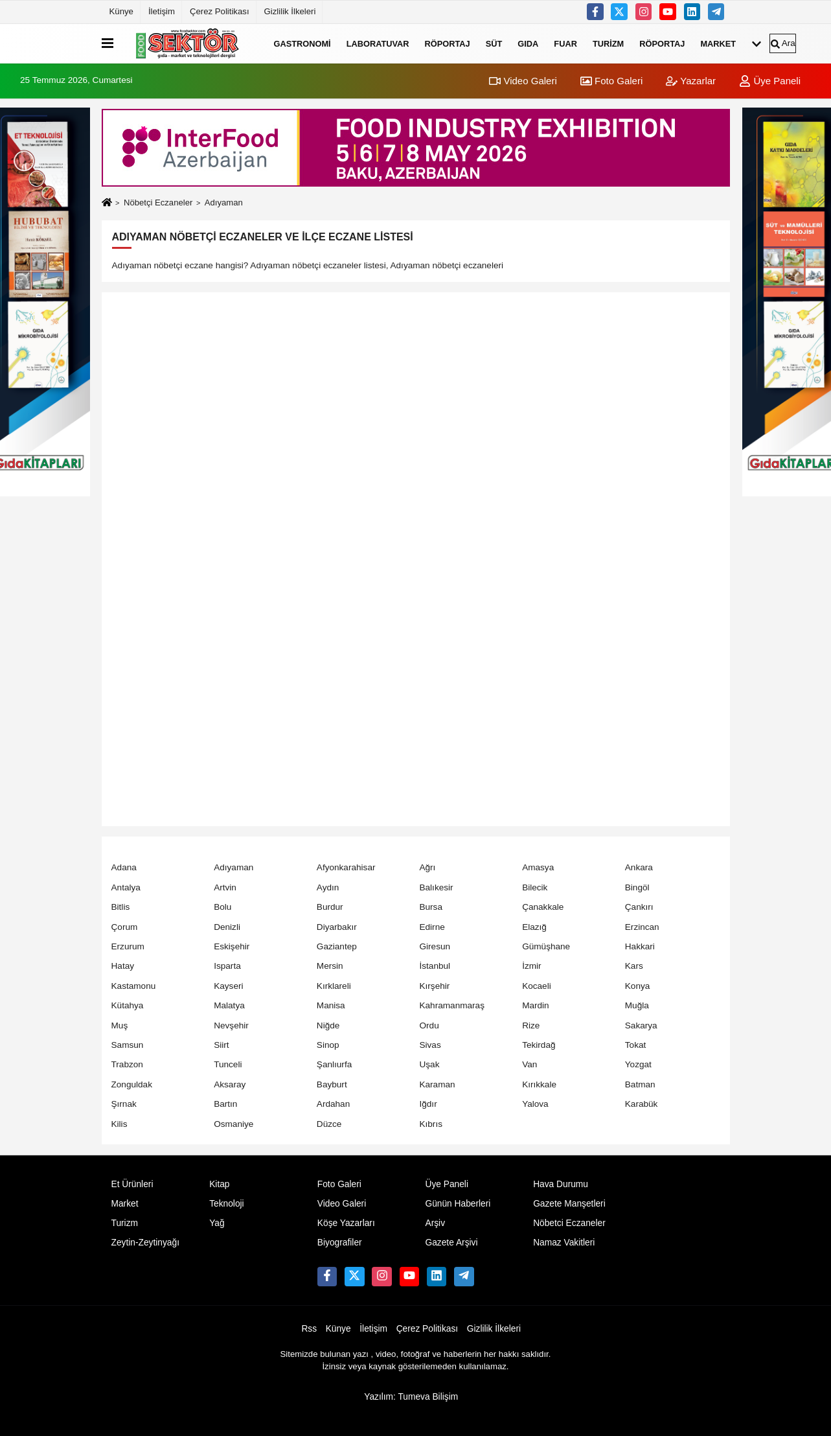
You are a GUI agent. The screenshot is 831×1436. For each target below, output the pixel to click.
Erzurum (127, 946)
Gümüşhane (546, 946)
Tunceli (228, 1064)
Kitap (219, 1184)
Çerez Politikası (219, 11)
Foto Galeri (611, 80)
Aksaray (229, 1084)
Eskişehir (231, 946)
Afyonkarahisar (346, 867)
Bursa (430, 907)
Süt (494, 43)
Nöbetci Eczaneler (569, 1223)
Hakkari (640, 946)
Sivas (429, 1045)
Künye (121, 11)
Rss (309, 1329)
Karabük (641, 1104)
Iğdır (428, 1104)
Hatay (123, 966)
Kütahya (127, 1005)
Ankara (639, 867)
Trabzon (127, 1064)
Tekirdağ (538, 1045)
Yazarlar (691, 80)
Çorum (124, 927)
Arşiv (435, 1223)
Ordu (428, 1025)
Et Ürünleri (132, 1184)
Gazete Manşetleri (569, 1204)
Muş (119, 1025)
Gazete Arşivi (451, 1242)
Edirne (431, 927)
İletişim (161, 11)
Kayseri (228, 986)
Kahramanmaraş (451, 1005)
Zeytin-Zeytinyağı (145, 1242)
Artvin (225, 887)
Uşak (429, 1064)
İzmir (531, 966)
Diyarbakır (337, 927)
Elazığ (534, 927)
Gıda (528, 43)
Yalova (535, 1104)
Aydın (328, 887)
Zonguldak (131, 1084)
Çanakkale (542, 907)
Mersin (330, 966)
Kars (634, 966)
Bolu (222, 907)
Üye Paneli (770, 80)
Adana (124, 867)
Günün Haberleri (457, 1204)
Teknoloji (226, 1204)
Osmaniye (233, 1124)
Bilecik (534, 887)
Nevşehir (231, 1025)
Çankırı (639, 907)
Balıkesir (436, 887)
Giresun (434, 946)
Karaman (437, 1084)
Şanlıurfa (334, 1064)
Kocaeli (536, 986)
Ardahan (333, 1104)
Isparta (227, 966)
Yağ (216, 1223)
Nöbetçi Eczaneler (158, 202)
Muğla (637, 1005)
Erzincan (642, 927)
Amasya (538, 867)
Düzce (329, 1124)
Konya (637, 986)
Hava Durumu (560, 1184)
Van (529, 1064)
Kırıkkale (539, 1084)
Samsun (127, 1045)
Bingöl (637, 887)
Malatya (229, 1005)
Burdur (330, 907)
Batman (640, 1084)
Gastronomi (302, 43)
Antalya (126, 887)
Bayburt (332, 1084)
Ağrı (427, 867)
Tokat (635, 1045)
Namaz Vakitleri (564, 1242)
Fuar (565, 43)
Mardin (535, 1005)
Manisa (331, 1005)
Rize (531, 1025)
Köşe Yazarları (346, 1223)
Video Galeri (522, 80)
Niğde (328, 1025)
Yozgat (638, 1064)
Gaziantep (337, 946)
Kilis (119, 1124)
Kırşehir (434, 986)
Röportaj (447, 43)
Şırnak (124, 1104)
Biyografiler (339, 1242)
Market (718, 43)
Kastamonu (133, 986)
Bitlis (120, 907)
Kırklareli (334, 986)
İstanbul (434, 966)
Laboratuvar (378, 43)
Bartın (225, 1104)
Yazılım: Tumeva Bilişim (411, 1397)
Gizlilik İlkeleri (290, 11)
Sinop (328, 1045)
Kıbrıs (430, 1124)
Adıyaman (233, 867)
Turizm (608, 43)
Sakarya (641, 1025)
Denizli (227, 927)
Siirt (221, 1045)
